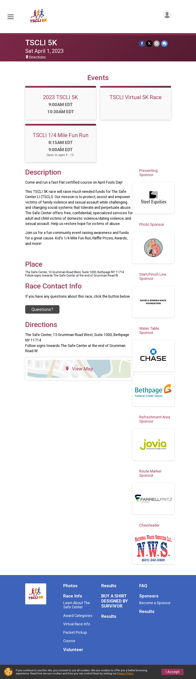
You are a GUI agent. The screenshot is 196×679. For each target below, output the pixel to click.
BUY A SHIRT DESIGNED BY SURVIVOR (114, 601)
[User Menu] (167, 14)
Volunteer (73, 649)
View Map (79, 368)
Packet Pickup (75, 632)
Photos (70, 585)
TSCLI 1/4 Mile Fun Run (60, 135)
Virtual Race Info (76, 624)
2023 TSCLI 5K (60, 97)
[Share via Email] (157, 43)
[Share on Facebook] (142, 43)
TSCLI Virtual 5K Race (135, 97)
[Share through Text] (164, 43)
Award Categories (77, 616)
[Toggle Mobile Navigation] (10, 17)
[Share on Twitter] (149, 43)
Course (69, 641)
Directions (37, 57)
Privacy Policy (125, 673)
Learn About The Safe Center (76, 605)
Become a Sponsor (155, 603)
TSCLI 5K (41, 42)
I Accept (172, 672)
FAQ (143, 585)
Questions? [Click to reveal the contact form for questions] (42, 309)
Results (108, 585)
